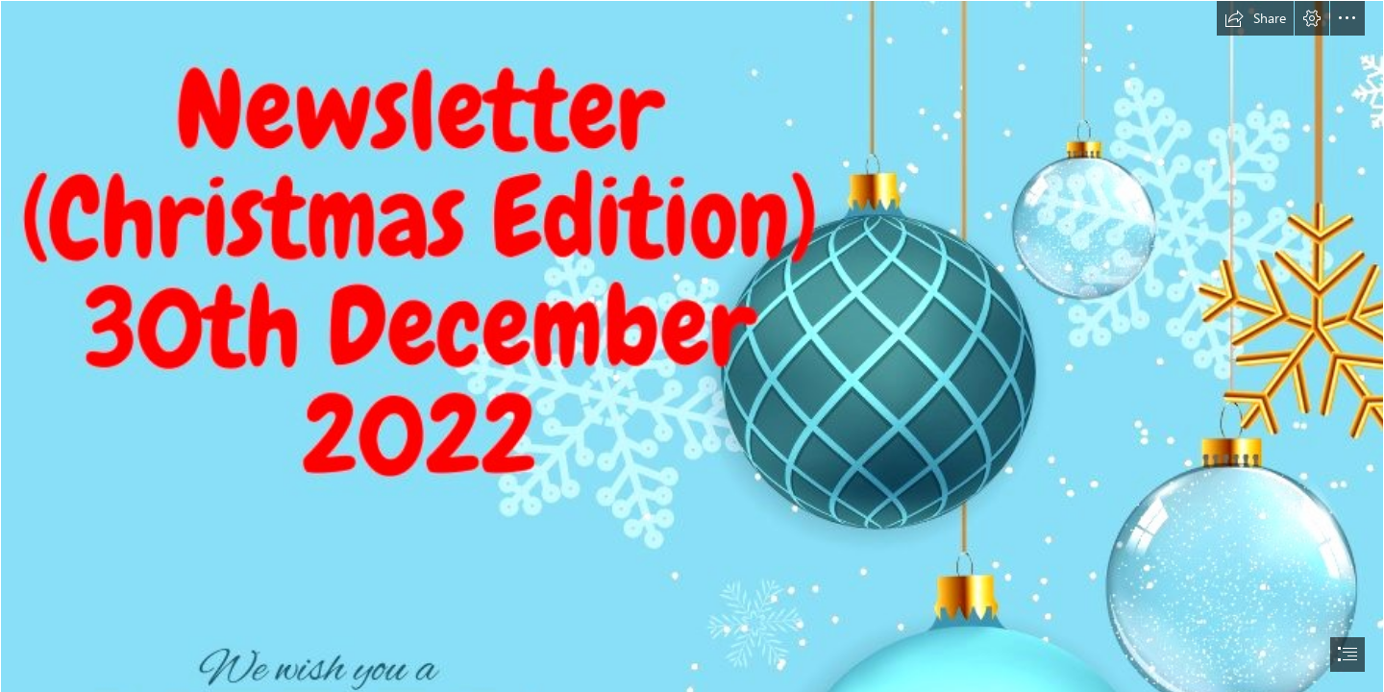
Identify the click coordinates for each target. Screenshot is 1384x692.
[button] (1255, 18)
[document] (692, 346)
